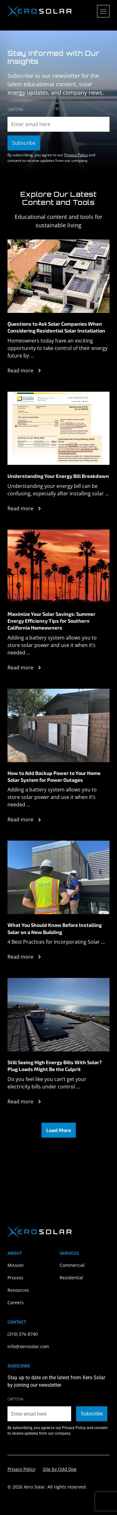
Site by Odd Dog (59, 1469)
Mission (15, 1265)
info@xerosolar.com (28, 1346)
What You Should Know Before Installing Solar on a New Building (54, 928)
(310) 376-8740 (22, 1334)
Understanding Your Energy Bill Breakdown (58, 476)
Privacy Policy (76, 155)
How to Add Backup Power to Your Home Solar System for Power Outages (53, 776)
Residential (71, 1278)
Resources (18, 1290)
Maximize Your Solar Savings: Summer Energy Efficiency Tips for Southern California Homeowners (51, 621)
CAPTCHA (15, 109)
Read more (25, 370)
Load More (58, 1130)
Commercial (72, 1265)
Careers (15, 1302)
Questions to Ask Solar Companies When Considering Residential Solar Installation (56, 327)
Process (15, 1278)
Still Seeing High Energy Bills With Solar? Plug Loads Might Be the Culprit (54, 1065)
